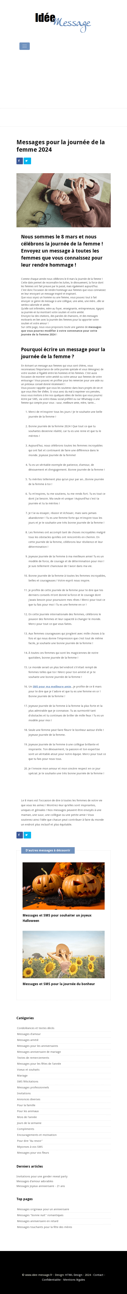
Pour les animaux (28, 1111)
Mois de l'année (27, 1117)
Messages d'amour (29, 1034)
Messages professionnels (33, 1087)
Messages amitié (27, 1040)
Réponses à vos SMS (30, 1146)
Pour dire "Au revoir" (30, 1141)
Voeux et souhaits (28, 1069)
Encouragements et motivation (37, 1135)
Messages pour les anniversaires (37, 1046)
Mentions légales (74, 1279)
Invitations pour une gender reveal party (41, 1176)
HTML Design (73, 1275)
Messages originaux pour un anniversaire (43, 1209)
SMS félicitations (27, 1081)
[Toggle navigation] (24, 46)
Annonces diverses (28, 1099)
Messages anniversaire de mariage (39, 1052)
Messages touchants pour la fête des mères (44, 1227)
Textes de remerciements (33, 1057)
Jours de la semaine (29, 1123)
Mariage (22, 1075)
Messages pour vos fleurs (33, 1152)
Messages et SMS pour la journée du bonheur (59, 984)
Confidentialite (51, 1279)
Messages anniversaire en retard (37, 1221)
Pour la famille (26, 1105)
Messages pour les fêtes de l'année (39, 1063)
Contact (98, 1275)
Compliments (25, 1129)
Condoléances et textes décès (35, 1028)
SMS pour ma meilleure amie (52, 686)
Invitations (24, 1093)
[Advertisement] (63, 79)
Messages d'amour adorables (34, 1181)
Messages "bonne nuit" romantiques (40, 1215)
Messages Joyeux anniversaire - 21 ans (40, 1186)
